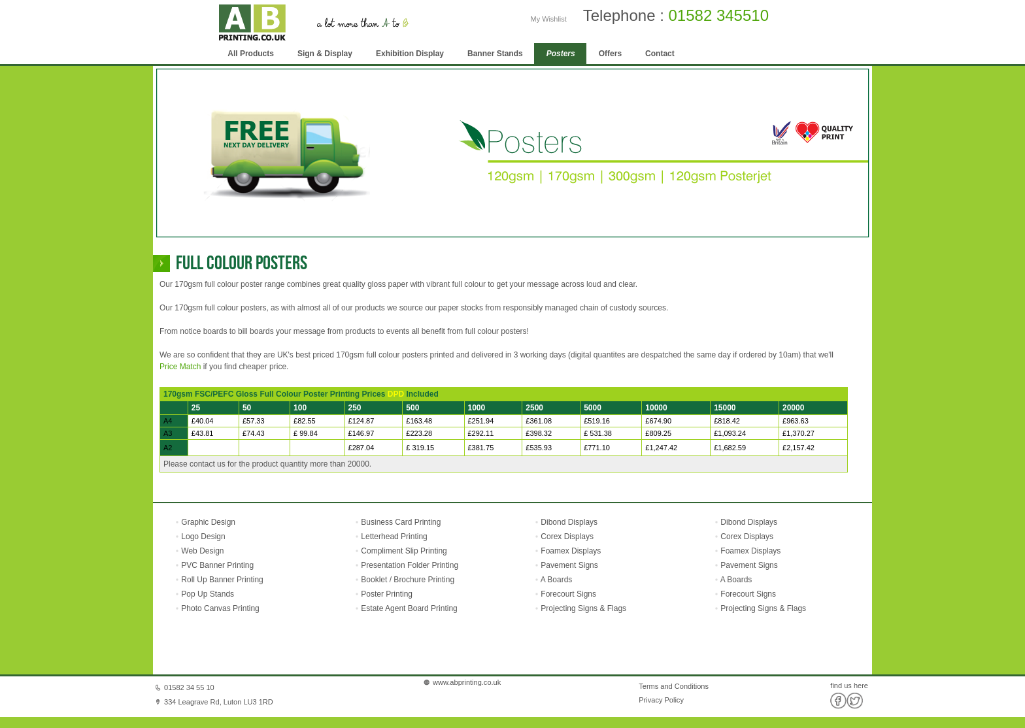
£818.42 (727, 421)
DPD (396, 394)
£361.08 (539, 421)
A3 (167, 433)
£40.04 (203, 421)
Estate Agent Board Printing (409, 608)
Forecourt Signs (568, 594)
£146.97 (361, 433)
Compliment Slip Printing (403, 550)
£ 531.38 (598, 433)
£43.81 (203, 433)
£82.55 (305, 421)
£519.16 (597, 421)
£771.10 (597, 448)
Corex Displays (567, 536)
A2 (167, 448)
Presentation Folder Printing (409, 565)
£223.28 (419, 433)
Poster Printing (386, 594)
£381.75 (481, 448)
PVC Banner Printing (216, 565)
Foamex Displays (571, 550)
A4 (167, 421)
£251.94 (481, 421)
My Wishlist (549, 19)
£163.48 (419, 421)
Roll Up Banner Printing (221, 579)
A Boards (557, 579)
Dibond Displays (569, 522)
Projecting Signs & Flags (583, 608)
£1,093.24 (730, 433)
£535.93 (539, 448)
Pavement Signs (569, 565)
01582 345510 (719, 15)
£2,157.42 (798, 448)
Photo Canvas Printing (219, 608)
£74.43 (254, 433)
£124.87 (361, 421)
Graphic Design (207, 522)
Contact (660, 53)
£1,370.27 (798, 433)
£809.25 (658, 433)
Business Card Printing (400, 522)
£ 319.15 (420, 448)
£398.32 (539, 433)
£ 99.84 (306, 433)
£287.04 (361, 448)
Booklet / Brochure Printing (407, 579)
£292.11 (481, 433)
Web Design (201, 550)
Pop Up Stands (206, 594)
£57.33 (254, 421)
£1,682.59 (730, 448)
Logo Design (202, 536)
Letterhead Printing (394, 536)
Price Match (180, 366)
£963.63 (795, 421)
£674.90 (658, 421)
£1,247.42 (661, 448)
